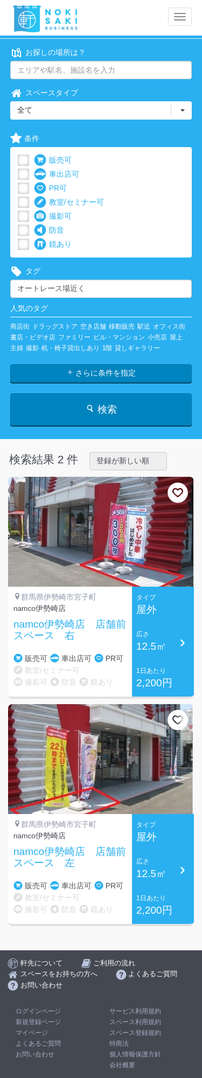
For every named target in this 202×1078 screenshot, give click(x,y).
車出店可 (56, 174)
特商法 (119, 1043)
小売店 (157, 337)
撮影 (32, 348)
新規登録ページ (38, 1022)
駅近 (143, 326)
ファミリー (74, 337)
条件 (24, 139)
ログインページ (38, 1011)
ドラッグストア (55, 326)
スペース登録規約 (135, 1033)
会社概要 (122, 1065)
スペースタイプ (44, 93)
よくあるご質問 (38, 1043)
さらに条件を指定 (101, 372)
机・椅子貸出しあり (70, 348)
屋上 (176, 337)
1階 (107, 348)
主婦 (16, 348)
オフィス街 (169, 326)
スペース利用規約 (135, 1022)
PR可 (50, 188)
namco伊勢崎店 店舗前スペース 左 (69, 857)
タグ (25, 271)
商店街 (20, 326)
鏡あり (53, 244)
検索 (101, 409)
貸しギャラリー (137, 348)
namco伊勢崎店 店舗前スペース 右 (69, 630)
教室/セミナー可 (69, 202)
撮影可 (53, 216)
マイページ (32, 1033)
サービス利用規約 (135, 1011)
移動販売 (122, 326)
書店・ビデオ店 (32, 337)
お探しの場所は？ (48, 52)
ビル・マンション (119, 337)
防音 (49, 230)
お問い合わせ (35, 1054)
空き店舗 (93, 326)
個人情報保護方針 (135, 1054)
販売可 (53, 160)
